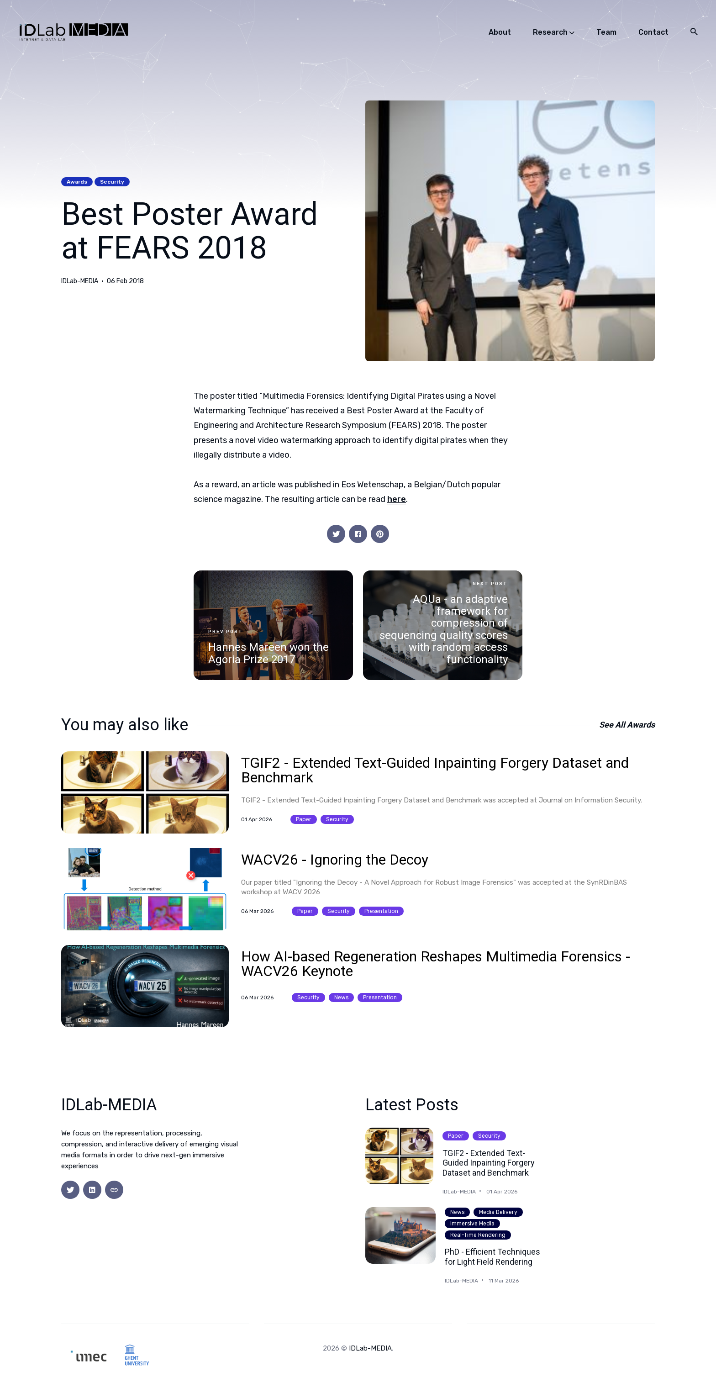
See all (627, 724)
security (112, 182)
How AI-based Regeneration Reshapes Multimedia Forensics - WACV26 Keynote (435, 964)
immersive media (472, 1223)
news (341, 997)
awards (77, 182)
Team (606, 32)
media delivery (498, 1212)
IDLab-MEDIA (79, 281)
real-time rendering (477, 1235)
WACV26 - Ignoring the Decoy (334, 859)
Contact (653, 32)
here (396, 499)
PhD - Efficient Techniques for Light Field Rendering (492, 1257)
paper (303, 819)
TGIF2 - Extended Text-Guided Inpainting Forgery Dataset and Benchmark (435, 770)
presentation (381, 911)
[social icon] (70, 1190)
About (500, 32)
